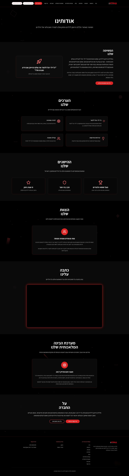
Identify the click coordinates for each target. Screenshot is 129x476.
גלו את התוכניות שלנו (104, 83)
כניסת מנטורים (17, 3)
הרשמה (91, 3)
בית (96, 3)
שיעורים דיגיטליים (59, 3)
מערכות (52, 3)
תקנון (62, 445)
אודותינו (80, 3)
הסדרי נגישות (60, 447)
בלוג (76, 3)
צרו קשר (46, 3)
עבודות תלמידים (69, 3)
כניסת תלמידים (28, 3)
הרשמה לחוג (38, 3)
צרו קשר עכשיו (72, 421)
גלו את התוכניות (57, 421)
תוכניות (86, 3)
